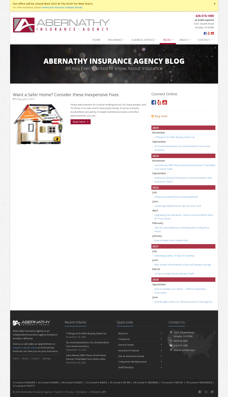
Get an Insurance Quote (140, 356)
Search (58, 391)
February (157, 223)
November (158, 132)
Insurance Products (140, 350)
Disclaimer (81, 391)
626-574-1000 (180, 340)
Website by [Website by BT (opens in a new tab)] (98, 391)
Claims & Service (144, 40)
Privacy (69, 391)
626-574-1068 (180, 345)
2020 (155, 279)
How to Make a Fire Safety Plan (171, 240)
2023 (155, 156)
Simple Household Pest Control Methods (176, 196)
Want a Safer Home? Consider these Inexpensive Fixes (66, 94)
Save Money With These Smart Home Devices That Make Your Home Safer (88, 359)
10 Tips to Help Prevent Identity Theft (174, 273)
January (157, 236)
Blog (168, 40)
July (154, 192)
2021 (155, 246)
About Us (140, 333)
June (155, 201)
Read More (80, 121)
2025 (155, 127)
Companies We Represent (140, 361)
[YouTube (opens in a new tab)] (212, 33)
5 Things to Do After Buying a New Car (174, 137)
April (155, 210)
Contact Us (140, 339)
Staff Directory (140, 367)
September (159, 141)
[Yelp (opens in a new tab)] (208, 33)
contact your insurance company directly (61, 7)
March (156, 269)
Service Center (140, 344)
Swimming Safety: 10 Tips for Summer (174, 255)
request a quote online (25, 347)
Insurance (117, 40)
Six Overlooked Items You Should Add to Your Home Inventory (88, 346)
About (185, 40)
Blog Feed (159, 116)
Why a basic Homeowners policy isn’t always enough (182, 264)
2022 (155, 187)
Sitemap (46, 358)
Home (96, 39)
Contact (205, 40)
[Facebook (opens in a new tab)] (205, 33)
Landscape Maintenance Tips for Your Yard (177, 205)
